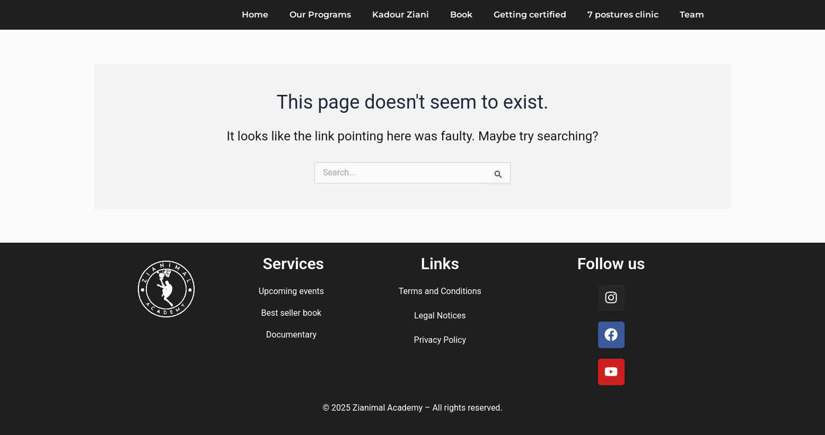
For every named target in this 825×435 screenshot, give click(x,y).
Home (255, 15)
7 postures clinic (623, 15)
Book (461, 15)
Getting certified (530, 15)
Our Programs (320, 15)
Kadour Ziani (400, 15)
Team (692, 15)
